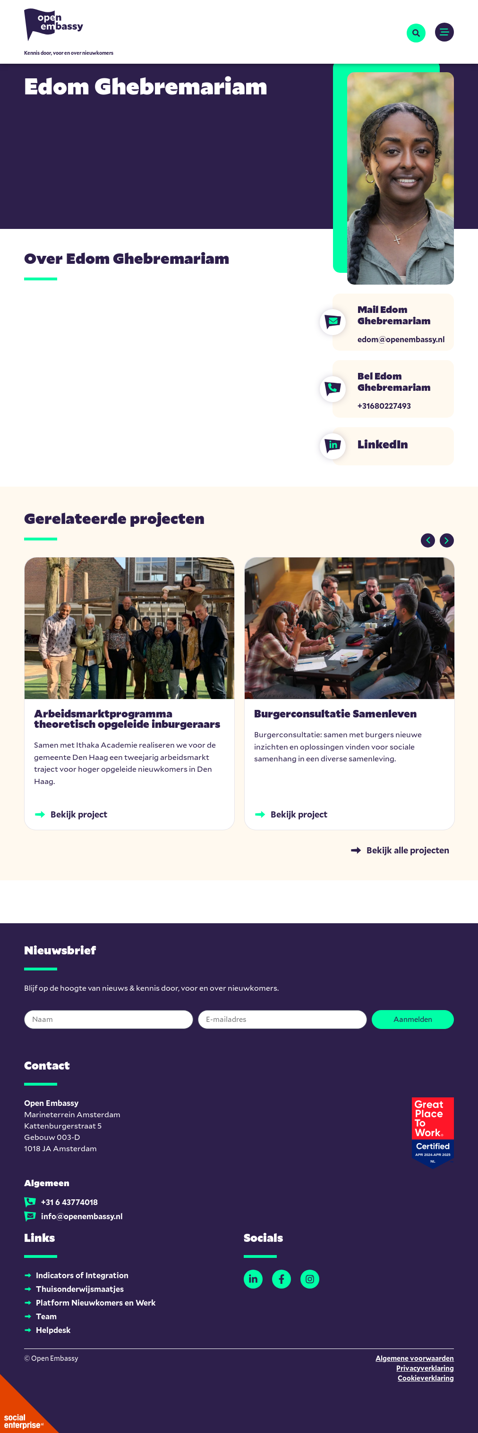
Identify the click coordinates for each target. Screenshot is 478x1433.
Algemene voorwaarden (415, 1358)
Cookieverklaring (426, 1378)
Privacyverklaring (425, 1368)
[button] (416, 33)
